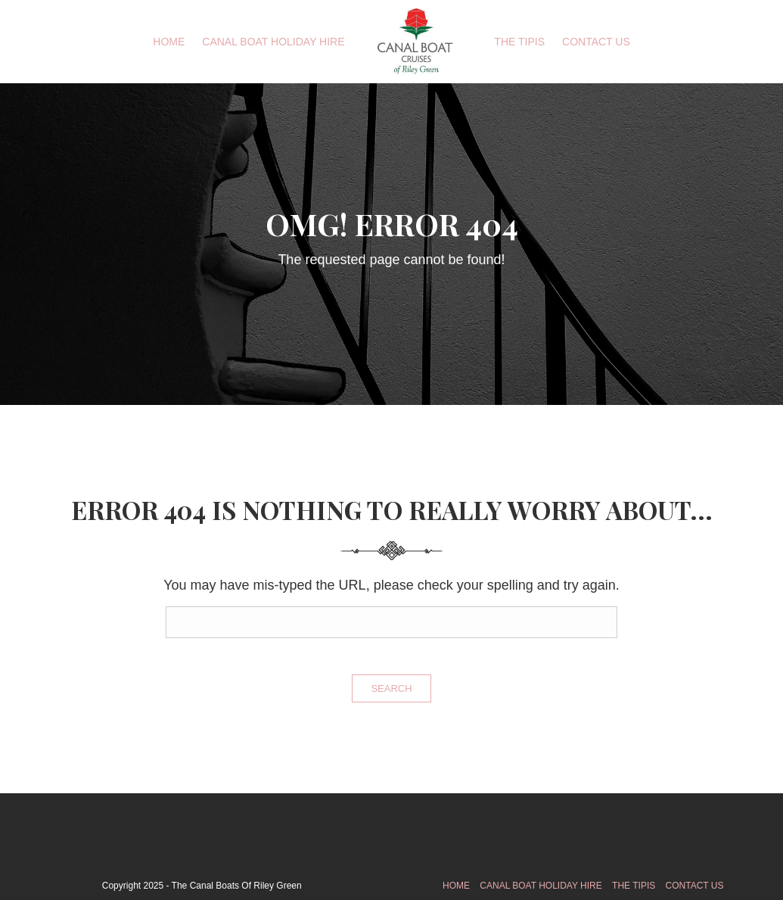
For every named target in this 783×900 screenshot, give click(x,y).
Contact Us (596, 42)
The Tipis (519, 42)
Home (169, 42)
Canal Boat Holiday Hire (273, 42)
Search (391, 688)
